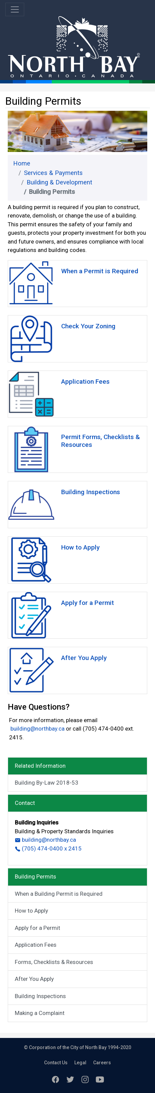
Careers (102, 1062)
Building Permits (35, 876)
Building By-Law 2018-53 (46, 782)
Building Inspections (40, 996)
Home (21, 163)
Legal (80, 1062)
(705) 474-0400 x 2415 (48, 848)
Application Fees (35, 944)
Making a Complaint (40, 1013)
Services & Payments (53, 173)
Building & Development (59, 182)
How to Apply (31, 910)
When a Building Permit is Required (59, 893)
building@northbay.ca (37, 728)
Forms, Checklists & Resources (54, 962)
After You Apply (34, 978)
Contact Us (56, 1062)
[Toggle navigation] (14, 9)
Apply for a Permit (37, 927)
